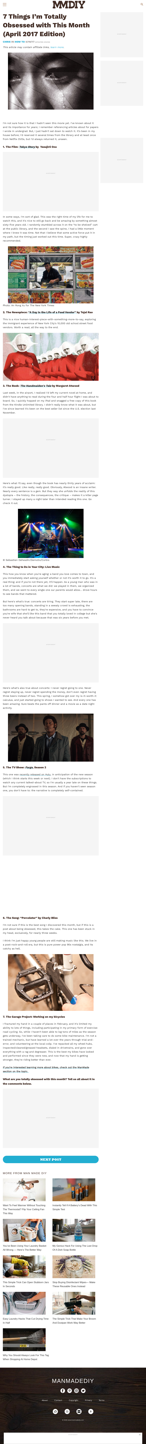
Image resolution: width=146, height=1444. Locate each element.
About (45, 1400)
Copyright (73, 1400)
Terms (101, 1400)
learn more (56, 47)
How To (20, 41)
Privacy (88, 1400)
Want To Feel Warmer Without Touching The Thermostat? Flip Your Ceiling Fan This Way (24, 1209)
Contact (58, 1400)
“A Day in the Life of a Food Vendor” (52, 312)
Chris (7, 41)
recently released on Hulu (35, 774)
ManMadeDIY (73, 1381)
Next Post (50, 1159)
